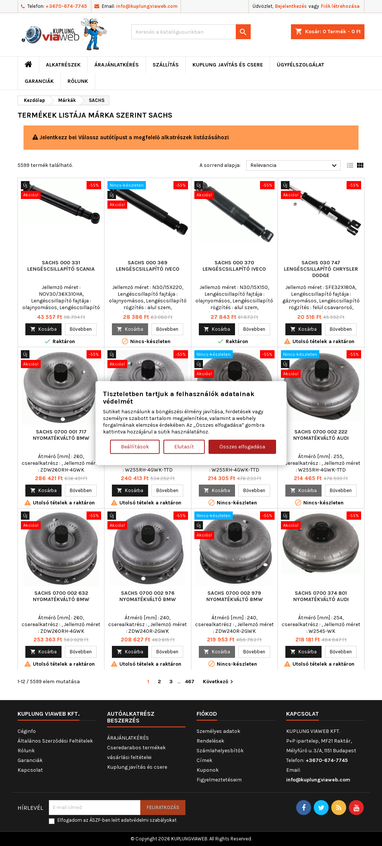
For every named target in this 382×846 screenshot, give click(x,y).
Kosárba (43, 329)
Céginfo (27, 731)
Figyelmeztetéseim (219, 780)
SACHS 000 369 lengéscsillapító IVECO (147, 265)
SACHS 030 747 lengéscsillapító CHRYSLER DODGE (321, 269)
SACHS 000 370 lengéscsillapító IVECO (234, 265)
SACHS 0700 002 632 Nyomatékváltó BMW (61, 596)
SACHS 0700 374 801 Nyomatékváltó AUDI (321, 596)
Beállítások (135, 446)
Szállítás (166, 65)
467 (189, 681)
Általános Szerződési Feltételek (55, 741)
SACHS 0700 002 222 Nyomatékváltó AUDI (321, 435)
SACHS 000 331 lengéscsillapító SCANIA (61, 265)
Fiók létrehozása (340, 6)
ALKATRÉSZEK (63, 65)
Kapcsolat (30, 770)
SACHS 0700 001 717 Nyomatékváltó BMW (61, 435)
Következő (219, 681)
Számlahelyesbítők (220, 750)
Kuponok (208, 770)
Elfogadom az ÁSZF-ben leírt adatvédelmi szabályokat (116, 820)
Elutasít (184, 446)
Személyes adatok (218, 731)
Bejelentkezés (291, 6)
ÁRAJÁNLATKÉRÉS (116, 65)
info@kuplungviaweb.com (147, 6)
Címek (204, 760)
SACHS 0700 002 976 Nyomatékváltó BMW (147, 596)
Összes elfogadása (242, 446)
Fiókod (207, 713)
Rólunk (78, 81)
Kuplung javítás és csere (227, 65)
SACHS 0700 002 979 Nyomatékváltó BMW (234, 596)
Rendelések (210, 741)
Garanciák (39, 81)
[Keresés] (191, 31)
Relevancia (294, 165)
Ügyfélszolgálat (300, 65)
